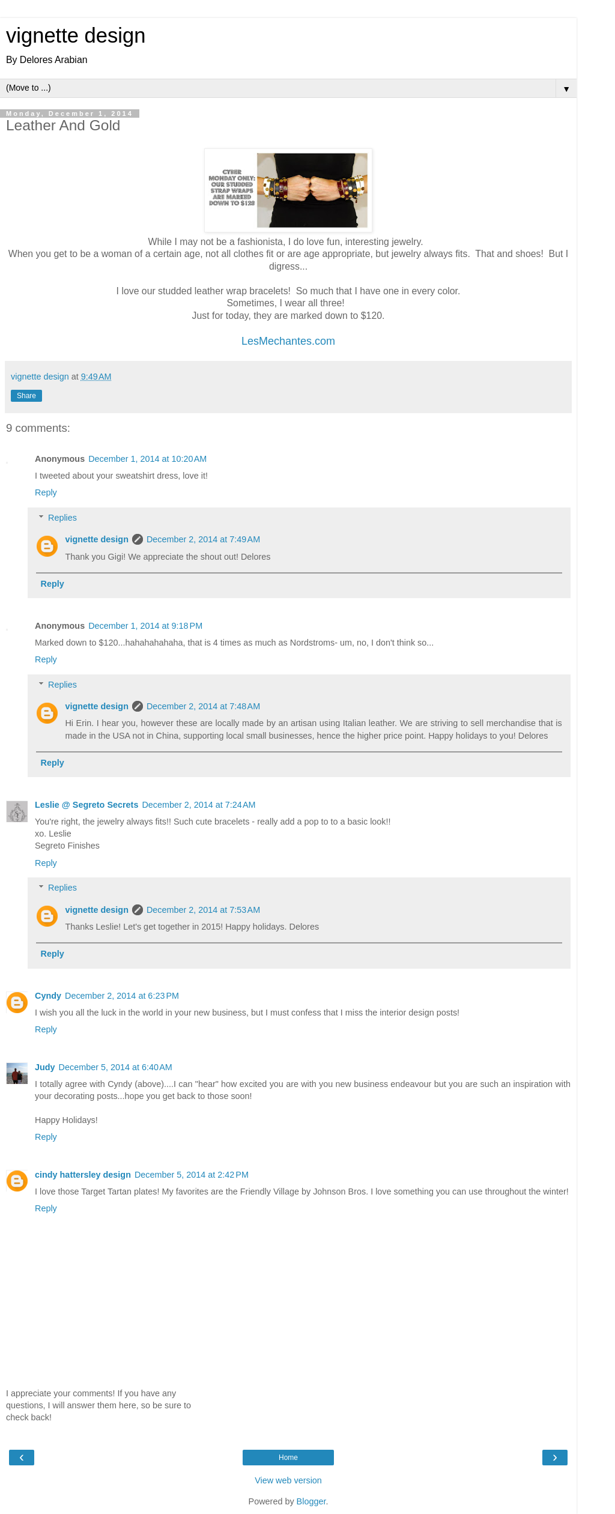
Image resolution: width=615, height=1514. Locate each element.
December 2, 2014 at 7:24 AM (198, 805)
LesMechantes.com (288, 341)
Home (288, 1457)
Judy (45, 1067)
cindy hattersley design (83, 1174)
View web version (288, 1480)
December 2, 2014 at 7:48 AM (203, 706)
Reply (46, 492)
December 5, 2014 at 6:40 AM (115, 1067)
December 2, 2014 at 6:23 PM (122, 996)
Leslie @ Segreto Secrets (86, 805)
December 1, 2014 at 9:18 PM (145, 626)
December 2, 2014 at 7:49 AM (203, 539)
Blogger (311, 1501)
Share (26, 396)
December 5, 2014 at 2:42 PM (192, 1174)
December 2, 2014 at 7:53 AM (203, 910)
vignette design (75, 35)
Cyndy (48, 996)
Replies (62, 517)
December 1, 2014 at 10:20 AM (147, 459)
